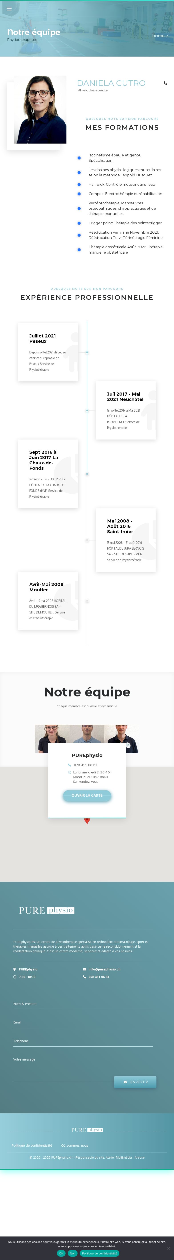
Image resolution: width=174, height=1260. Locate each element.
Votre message (24, 1059)
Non (73, 1253)
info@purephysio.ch (104, 969)
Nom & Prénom (24, 1003)
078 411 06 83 (86, 765)
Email (17, 1022)
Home (158, 36)
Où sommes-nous (74, 1145)
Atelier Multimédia (119, 1157)
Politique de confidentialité (32, 1145)
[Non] (168, 1248)
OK (61, 1253)
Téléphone (21, 1041)
